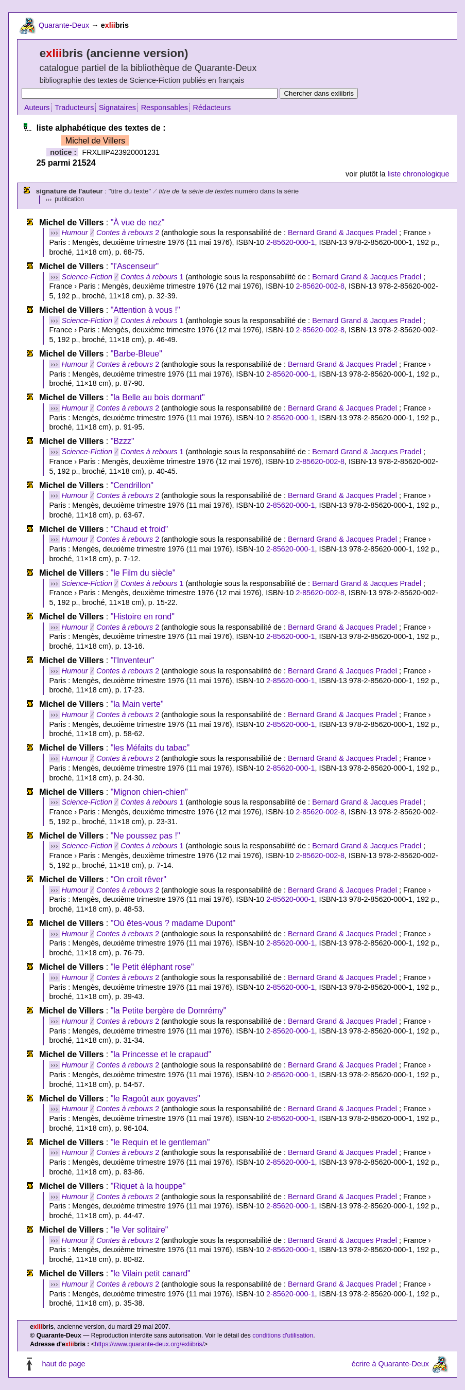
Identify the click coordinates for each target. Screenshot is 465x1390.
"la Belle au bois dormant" (158, 397)
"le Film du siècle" (143, 572)
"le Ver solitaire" (139, 1229)
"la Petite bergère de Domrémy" (169, 1010)
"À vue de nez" (138, 222)
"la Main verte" (137, 704)
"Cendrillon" (132, 485)
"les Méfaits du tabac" (150, 747)
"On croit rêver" (138, 879)
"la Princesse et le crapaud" (161, 1054)
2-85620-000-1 (290, 242)
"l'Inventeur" (132, 660)
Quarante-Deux (64, 25)
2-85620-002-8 (320, 286)
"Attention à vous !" (145, 310)
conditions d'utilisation (282, 1335)
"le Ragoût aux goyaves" (155, 1098)
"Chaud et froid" (139, 529)
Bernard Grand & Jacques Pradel (342, 232)
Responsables (164, 107)
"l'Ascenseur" (135, 266)
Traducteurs (74, 107)
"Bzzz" (122, 441)
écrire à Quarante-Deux (390, 1364)
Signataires (117, 107)
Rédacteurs (212, 107)
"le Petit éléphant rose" (152, 967)
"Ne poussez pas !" (145, 835)
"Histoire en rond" (143, 616)
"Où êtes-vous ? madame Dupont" (173, 923)
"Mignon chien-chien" (149, 792)
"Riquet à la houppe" (148, 1186)
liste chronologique (419, 174)
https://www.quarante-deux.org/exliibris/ (149, 1344)
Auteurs (37, 107)
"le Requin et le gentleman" (160, 1142)
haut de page (63, 1364)
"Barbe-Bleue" (136, 353)
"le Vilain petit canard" (151, 1273)
